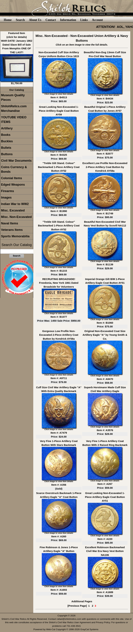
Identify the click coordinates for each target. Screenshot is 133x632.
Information (68, 20)
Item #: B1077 (58, 316)
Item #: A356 (58, 484)
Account (97, 20)
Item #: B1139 (105, 264)
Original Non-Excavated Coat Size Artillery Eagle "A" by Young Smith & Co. (105, 335)
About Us (35, 20)
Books (5, 134)
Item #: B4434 (105, 98)
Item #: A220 (104, 538)
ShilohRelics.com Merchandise (14, 109)
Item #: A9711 (58, 378)
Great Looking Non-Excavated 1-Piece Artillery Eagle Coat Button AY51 (105, 497)
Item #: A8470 (105, 379)
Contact (51, 20)
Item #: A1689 (105, 592)
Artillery (7, 128)
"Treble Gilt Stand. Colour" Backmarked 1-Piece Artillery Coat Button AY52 (59, 167)
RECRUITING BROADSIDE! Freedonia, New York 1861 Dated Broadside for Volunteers (58, 283)
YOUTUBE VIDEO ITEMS (13, 120)
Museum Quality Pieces (13, 97)
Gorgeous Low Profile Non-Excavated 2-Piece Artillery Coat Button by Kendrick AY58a (58, 335)
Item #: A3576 (105, 430)
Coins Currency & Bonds (14, 169)
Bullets (6, 147)
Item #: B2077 (105, 153)
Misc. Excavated (13, 210)
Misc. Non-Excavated (16, 217)
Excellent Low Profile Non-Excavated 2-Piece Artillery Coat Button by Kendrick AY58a (105, 167)
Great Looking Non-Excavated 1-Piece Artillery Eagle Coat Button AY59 (59, 110)
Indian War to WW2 (15, 204)
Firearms (7, 191)
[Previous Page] (77, 605)
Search (20, 20)
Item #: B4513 (58, 97)
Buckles (7, 141)
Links (84, 20)
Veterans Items (12, 230)
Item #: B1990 (58, 211)
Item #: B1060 (105, 322)
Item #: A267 (104, 483)
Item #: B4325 (58, 154)
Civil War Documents (16, 160)
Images (6, 197)
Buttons (7, 154)
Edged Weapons (13, 184)
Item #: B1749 (105, 213)
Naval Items (9, 223)
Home (8, 20)
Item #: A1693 (58, 589)
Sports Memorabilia (15, 236)
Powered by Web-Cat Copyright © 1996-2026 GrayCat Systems (66, 629)
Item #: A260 (58, 536)
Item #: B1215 (58, 270)
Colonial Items (11, 178)
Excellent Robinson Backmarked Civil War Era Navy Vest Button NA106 (105, 551)
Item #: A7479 (58, 432)
